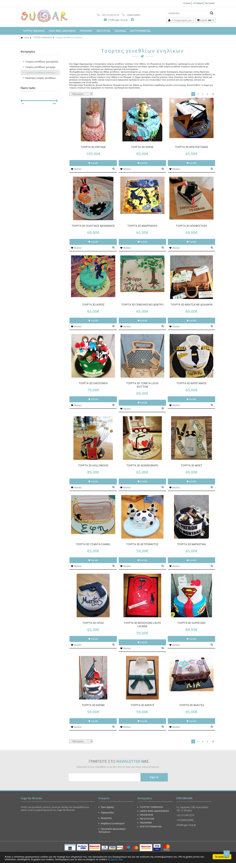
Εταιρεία (198, 3)
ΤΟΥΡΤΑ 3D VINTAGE (93, 147)
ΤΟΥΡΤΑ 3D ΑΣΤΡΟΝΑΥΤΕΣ (142, 544)
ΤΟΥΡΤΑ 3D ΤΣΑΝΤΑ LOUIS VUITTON (142, 385)
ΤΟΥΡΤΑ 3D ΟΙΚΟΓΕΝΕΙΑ (93, 383)
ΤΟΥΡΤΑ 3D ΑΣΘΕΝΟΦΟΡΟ (142, 465)
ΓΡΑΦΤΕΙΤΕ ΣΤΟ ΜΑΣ (119, 761)
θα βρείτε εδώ (115, 859)
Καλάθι (93, 162)
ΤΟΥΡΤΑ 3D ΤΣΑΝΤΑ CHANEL (93, 544)
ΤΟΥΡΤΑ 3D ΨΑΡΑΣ (142, 147)
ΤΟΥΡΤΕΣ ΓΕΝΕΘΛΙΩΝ (34, 30)
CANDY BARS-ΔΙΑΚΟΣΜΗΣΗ (62, 30)
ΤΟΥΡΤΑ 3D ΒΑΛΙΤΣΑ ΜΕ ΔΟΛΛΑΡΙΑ (191, 304)
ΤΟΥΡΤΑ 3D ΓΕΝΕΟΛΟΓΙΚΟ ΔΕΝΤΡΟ (142, 304)
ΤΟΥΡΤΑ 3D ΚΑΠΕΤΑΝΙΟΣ (191, 383)
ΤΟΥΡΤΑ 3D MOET (191, 465)
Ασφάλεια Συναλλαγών (112, 823)
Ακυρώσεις (105, 817)
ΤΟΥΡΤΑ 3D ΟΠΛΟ (93, 623)
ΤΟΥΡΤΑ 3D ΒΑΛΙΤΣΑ (191, 705)
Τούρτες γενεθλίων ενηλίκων (69, 37)
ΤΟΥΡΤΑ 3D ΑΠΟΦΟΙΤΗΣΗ (191, 226)
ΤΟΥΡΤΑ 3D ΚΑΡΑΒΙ (93, 705)
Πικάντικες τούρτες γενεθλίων (39, 77)
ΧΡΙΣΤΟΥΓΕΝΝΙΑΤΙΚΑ (140, 30)
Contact (210, 3)
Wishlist (76, 169)
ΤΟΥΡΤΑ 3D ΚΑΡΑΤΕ (142, 705)
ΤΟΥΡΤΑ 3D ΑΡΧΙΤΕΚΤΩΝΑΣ (191, 147)
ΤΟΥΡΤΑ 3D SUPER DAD (191, 623)
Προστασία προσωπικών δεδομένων (112, 830)
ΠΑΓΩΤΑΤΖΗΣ (103, 30)
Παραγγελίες (106, 812)
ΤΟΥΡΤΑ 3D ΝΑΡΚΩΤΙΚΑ (191, 544)
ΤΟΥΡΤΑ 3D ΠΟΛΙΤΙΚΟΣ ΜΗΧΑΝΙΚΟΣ (93, 226)
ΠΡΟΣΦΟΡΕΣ (86, 30)
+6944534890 (131, 15)
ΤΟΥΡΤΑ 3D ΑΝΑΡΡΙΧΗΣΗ (142, 226)
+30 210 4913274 (108, 15)
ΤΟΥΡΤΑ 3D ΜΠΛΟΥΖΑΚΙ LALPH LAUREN (142, 624)
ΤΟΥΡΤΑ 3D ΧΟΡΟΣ (93, 304)
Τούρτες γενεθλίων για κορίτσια (40, 61)
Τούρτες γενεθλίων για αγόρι (38, 67)
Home (187, 3)
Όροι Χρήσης (106, 807)
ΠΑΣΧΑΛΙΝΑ (120, 30)
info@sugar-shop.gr (116, 19)
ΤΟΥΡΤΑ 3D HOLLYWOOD (93, 465)
